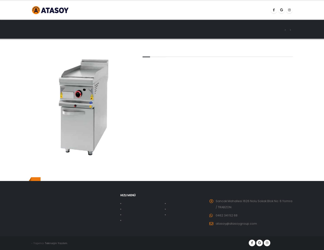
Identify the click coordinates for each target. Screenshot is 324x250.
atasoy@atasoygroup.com (236, 224)
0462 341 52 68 (226, 215)
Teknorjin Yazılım (56, 243)
